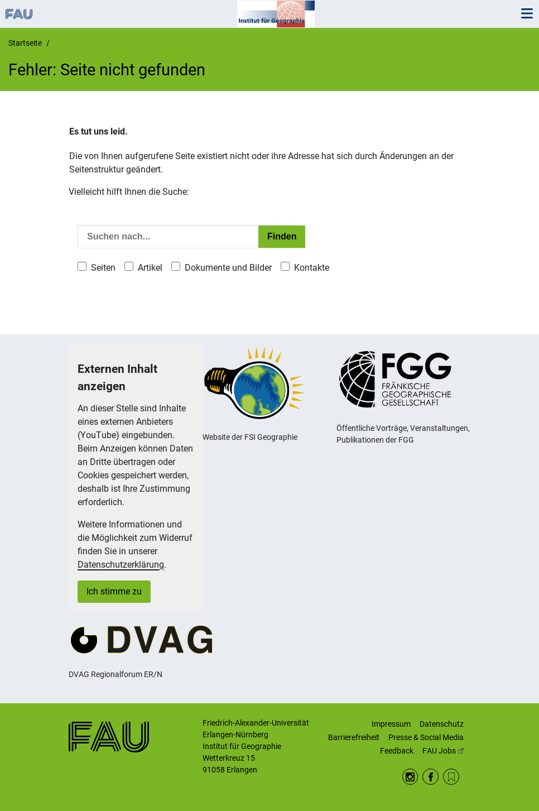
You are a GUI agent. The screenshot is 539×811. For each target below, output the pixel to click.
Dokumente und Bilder (228, 267)
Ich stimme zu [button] (114, 591)
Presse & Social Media (426, 737)
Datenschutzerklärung (121, 564)
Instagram (410, 777)
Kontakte (311, 267)
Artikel (150, 267)
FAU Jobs (443, 750)
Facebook (430, 777)
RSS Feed (451, 777)
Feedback (396, 750)
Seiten (103, 267)
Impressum (391, 723)
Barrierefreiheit (353, 737)
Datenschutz (442, 723)
